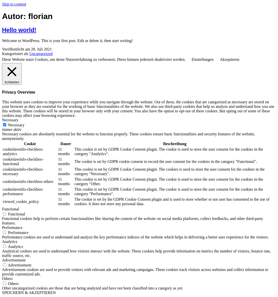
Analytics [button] (9, 241)
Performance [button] (12, 227)
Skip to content (14, 4)
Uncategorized (40, 54)
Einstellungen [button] (203, 59)
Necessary (16, 125)
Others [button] (7, 278)
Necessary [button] (10, 120)
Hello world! (19, 30)
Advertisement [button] (14, 260)
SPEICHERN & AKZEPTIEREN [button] (29, 292)
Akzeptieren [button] (229, 59)
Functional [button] (10, 209)
